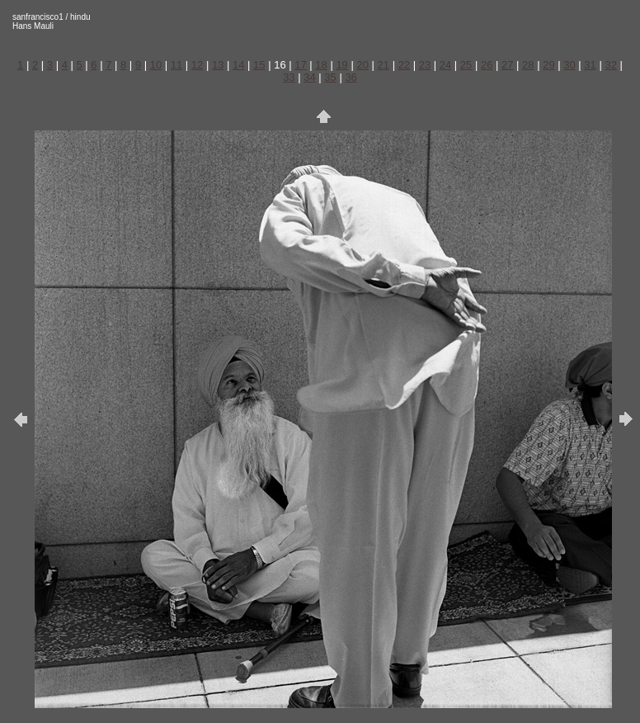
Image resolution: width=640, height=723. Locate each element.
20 (362, 65)
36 (350, 77)
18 (321, 65)
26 (486, 65)
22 (404, 65)
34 (309, 77)
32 (610, 65)
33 (288, 77)
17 (300, 65)
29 (548, 65)
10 (156, 65)
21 (383, 65)
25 (466, 65)
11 (176, 65)
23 (425, 65)
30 (569, 65)
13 (218, 65)
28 (528, 65)
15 (259, 65)
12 (197, 65)
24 (445, 65)
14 (238, 65)
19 (341, 65)
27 (507, 65)
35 (330, 77)
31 (589, 65)
